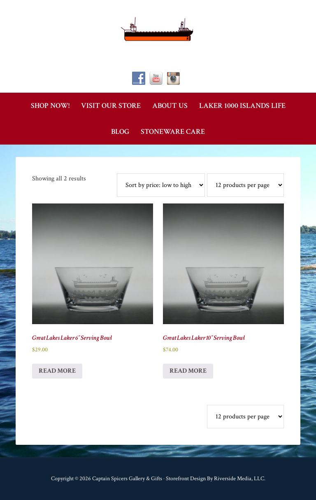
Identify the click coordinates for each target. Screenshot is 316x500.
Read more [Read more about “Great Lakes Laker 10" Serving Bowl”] (188, 371)
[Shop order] (161, 185)
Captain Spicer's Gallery (158, 28)
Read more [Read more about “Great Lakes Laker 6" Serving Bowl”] (57, 371)
